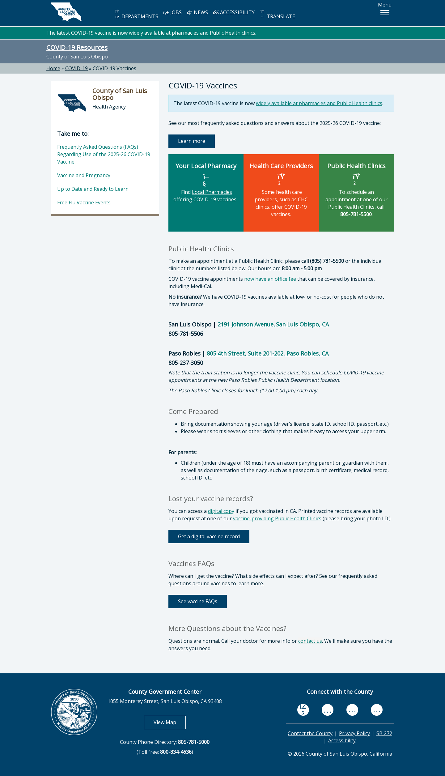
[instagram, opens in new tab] (377, 710)
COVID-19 (76, 68)
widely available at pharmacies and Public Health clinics (192, 32)
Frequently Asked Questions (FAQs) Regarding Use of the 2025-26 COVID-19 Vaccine (103, 154)
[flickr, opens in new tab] (352, 710)
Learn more (191, 141)
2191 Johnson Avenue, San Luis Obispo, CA (273, 324)
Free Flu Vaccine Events (84, 202)
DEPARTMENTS (136, 14)
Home (53, 68)
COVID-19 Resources (77, 47)
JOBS (172, 12)
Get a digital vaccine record (209, 536)
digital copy (221, 511)
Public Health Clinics (351, 206)
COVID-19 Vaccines (114, 68)
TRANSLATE (277, 14)
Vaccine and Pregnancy (83, 175)
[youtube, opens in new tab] (327, 709)
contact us (310, 640)
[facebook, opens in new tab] (303, 710)
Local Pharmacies (212, 192)
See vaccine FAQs (197, 601)
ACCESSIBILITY (234, 12)
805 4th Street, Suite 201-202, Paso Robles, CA (267, 353)
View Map (170, 722)
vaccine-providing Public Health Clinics (277, 518)
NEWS (197, 12)
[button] (384, 12)
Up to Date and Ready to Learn (93, 188)
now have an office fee (270, 278)
